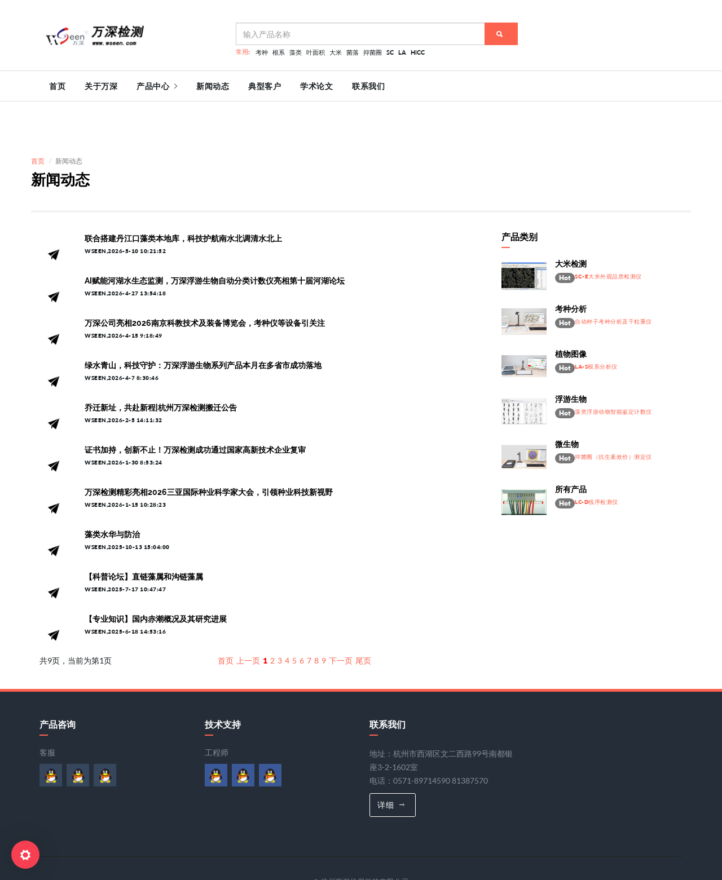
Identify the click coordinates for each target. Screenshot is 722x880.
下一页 (341, 618)
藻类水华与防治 (112, 492)
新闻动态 (212, 86)
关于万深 (101, 86)
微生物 (567, 401)
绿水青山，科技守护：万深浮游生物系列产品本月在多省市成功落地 (203, 323)
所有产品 (571, 447)
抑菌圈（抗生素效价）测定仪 (613, 414)
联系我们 (368, 86)
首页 (57, 86)
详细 (391, 762)
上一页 (248, 618)
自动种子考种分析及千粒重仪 (613, 279)
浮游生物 (571, 356)
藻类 (295, 52)
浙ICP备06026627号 (303, 852)
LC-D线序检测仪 (596, 459)
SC (390, 52)
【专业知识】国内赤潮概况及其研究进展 (156, 577)
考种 (262, 52)
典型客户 (264, 86)
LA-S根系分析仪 (596, 324)
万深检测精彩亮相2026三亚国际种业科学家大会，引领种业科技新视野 (209, 450)
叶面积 (315, 52)
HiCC (418, 52)
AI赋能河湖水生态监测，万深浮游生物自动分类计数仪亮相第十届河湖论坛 (215, 239)
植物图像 (571, 311)
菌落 (352, 52)
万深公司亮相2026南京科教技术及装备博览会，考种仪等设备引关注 (205, 281)
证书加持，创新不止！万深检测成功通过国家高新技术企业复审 (195, 408)
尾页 (363, 618)
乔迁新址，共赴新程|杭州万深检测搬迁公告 (161, 365)
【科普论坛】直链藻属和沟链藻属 (144, 535)
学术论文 (316, 86)
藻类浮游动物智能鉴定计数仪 (613, 369)
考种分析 (571, 266)
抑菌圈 (372, 52)
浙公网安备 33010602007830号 (399, 852)
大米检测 (571, 221)
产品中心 (157, 86)
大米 (335, 52)
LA (402, 52)
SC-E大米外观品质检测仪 (608, 234)
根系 (278, 52)
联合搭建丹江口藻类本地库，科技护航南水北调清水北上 (183, 196)
